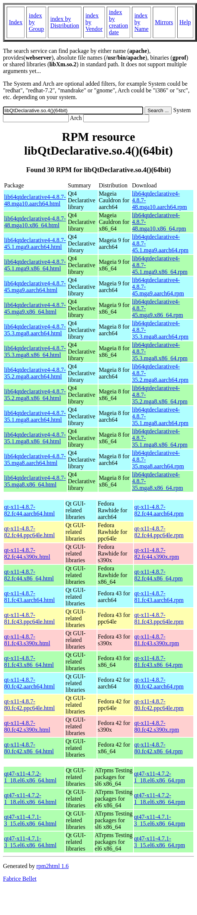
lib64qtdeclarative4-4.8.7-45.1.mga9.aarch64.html (35, 243)
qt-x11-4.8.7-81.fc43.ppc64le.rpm (159, 618)
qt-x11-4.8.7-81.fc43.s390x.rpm (156, 639)
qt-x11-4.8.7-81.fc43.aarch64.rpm (159, 596)
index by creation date (118, 22)
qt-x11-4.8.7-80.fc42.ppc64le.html (29, 704)
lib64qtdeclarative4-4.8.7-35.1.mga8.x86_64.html (35, 437)
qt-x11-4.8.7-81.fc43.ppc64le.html (29, 618)
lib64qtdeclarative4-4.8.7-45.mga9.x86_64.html (35, 308)
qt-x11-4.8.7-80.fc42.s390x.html (27, 726)
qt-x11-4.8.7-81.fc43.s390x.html (27, 639)
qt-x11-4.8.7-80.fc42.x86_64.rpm (158, 747)
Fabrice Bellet (19, 879)
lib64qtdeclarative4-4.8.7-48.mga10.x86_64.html (35, 221)
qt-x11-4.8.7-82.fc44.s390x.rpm (156, 553)
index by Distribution (64, 22)
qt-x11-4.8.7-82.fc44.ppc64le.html (29, 531)
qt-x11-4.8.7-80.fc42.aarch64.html (29, 683)
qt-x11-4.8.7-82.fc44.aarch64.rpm (159, 510)
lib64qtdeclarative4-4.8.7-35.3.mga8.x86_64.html (35, 351)
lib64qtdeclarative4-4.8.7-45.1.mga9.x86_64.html (35, 265)
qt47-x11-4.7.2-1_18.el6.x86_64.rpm (159, 776)
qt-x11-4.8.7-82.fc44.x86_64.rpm (158, 575)
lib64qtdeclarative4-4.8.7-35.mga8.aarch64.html (35, 459)
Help (185, 22)
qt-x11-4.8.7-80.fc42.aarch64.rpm (159, 683)
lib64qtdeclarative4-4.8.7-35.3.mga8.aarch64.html (35, 329)
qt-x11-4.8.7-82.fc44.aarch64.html (29, 510)
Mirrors (164, 22)
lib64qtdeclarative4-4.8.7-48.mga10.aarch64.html (35, 200)
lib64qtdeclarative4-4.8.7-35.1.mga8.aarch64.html (35, 416)
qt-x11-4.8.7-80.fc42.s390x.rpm (156, 726)
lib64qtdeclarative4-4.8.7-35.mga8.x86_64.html (35, 481)
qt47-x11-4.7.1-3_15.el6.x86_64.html (30, 820)
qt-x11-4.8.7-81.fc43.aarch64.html (29, 596)
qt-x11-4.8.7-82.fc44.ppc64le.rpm (159, 531)
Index (15, 22)
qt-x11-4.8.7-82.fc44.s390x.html (27, 553)
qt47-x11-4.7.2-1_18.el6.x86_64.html (30, 776)
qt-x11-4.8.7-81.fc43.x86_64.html (29, 661)
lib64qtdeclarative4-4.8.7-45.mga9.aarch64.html (35, 286)
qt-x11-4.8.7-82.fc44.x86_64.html (29, 575)
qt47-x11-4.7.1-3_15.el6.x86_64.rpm (159, 820)
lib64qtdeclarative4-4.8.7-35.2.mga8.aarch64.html (35, 373)
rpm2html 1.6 (52, 866)
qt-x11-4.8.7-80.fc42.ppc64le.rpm (159, 704)
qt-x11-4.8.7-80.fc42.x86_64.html (29, 747)
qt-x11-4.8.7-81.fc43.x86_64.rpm (158, 661)
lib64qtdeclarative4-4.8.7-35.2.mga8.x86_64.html (35, 394)
